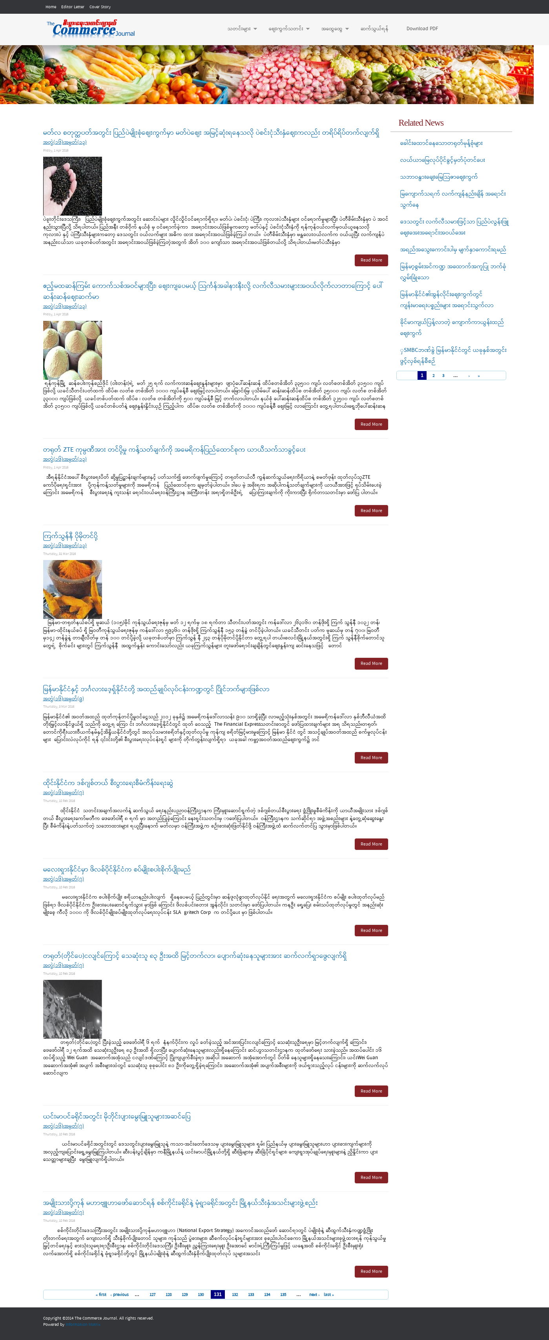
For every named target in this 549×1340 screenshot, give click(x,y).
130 (201, 1294)
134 (267, 1294)
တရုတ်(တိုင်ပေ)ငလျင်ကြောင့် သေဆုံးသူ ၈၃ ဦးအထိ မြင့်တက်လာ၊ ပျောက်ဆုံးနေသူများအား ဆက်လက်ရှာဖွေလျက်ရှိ (195, 956)
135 (283, 1294)
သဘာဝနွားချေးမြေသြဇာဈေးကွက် (439, 177)
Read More (371, 260)
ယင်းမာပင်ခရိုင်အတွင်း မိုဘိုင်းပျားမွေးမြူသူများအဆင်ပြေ (117, 1116)
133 (251, 1294)
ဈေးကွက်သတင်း (285, 29)
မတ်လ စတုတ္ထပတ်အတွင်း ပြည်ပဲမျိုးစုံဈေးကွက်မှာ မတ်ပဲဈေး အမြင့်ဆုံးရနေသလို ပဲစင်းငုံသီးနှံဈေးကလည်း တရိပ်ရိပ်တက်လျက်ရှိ (211, 133)
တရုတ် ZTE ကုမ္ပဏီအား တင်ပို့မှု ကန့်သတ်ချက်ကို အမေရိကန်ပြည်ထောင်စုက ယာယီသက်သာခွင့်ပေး (174, 450)
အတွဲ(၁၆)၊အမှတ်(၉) (63, 699)
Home (51, 7)
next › (314, 1294)
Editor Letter (72, 7)
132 (235, 1294)
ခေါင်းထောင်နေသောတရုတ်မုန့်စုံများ (441, 143)
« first (101, 1294)
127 (152, 1294)
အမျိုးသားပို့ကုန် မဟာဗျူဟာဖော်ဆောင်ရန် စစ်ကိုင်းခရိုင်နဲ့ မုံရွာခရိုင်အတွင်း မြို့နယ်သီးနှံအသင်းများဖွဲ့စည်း (180, 1203)
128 (168, 1294)
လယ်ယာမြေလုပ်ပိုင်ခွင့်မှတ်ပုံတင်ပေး (442, 160)
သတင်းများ (238, 29)
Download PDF (422, 29)
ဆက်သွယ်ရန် (374, 29)
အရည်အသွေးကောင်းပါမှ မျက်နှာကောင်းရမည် (453, 249)
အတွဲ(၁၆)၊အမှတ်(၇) (63, 793)
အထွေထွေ (331, 29)
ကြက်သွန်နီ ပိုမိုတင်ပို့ (70, 536)
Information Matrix (83, 1324)
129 (185, 1294)
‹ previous (119, 1294)
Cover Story (100, 7)
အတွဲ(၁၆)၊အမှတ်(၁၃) (65, 142)
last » (329, 1294)
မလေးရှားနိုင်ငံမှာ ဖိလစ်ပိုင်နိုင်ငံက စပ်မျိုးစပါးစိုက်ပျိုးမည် (117, 869)
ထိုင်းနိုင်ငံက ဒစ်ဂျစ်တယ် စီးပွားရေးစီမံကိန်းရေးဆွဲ (108, 783)
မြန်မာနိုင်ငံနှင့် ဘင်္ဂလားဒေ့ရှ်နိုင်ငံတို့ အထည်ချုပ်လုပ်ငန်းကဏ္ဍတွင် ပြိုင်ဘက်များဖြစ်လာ (156, 689)
